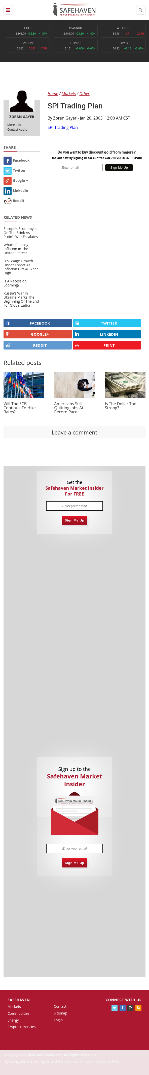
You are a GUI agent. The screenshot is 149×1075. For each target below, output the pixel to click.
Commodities (18, 1013)
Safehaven (19, 999)
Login (58, 1020)
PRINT (95, 345)
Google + (16, 180)
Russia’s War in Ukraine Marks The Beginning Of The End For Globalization (21, 299)
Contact (60, 1006)
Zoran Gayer (65, 118)
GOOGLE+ (27, 334)
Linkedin (16, 190)
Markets (14, 1006)
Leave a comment (74, 432)
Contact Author (18, 129)
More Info (14, 125)
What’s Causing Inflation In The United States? (16, 248)
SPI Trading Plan (63, 127)
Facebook (17, 160)
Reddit (14, 200)
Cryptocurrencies (22, 1026)
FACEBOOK (28, 323)
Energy (13, 1020)
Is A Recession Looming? (15, 283)
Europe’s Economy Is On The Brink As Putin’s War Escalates (21, 232)
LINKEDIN (96, 334)
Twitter (15, 170)
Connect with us (123, 999)
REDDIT (26, 345)
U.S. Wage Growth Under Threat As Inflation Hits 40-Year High (21, 266)
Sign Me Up (74, 520)
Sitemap (60, 1013)
